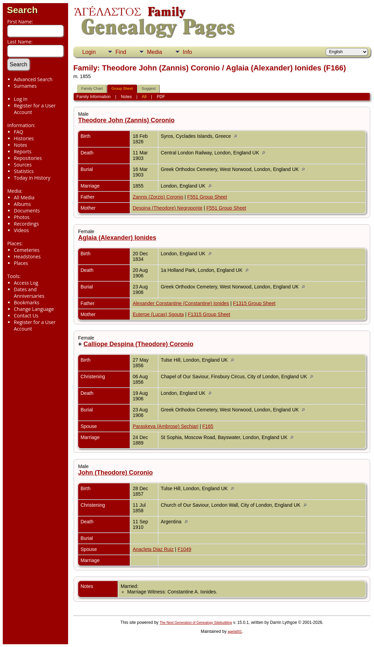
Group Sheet (122, 88)
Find (120, 52)
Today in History (32, 177)
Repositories (28, 158)
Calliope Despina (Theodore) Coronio (138, 344)
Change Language (34, 309)
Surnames (25, 86)
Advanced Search (33, 79)
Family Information (93, 96)
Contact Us (26, 315)
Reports (22, 151)
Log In (20, 99)
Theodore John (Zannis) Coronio (126, 120)
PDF (161, 96)
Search (22, 10)
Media (154, 52)
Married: (129, 586)
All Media (24, 197)
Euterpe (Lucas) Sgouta (158, 314)
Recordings (26, 223)
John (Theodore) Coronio (115, 472)
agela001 (235, 632)
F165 (207, 426)
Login (89, 52)
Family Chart (92, 88)
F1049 (184, 549)
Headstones (27, 256)
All (144, 96)
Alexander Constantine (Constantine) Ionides (181, 303)
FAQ (18, 132)
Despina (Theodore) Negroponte (168, 208)
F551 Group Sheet (207, 197)
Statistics (24, 171)
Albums (22, 204)
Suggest (149, 88)
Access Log (26, 282)
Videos (21, 230)
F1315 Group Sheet (254, 303)
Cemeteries (26, 250)
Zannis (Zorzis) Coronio (158, 197)
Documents (27, 210)
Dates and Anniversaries (29, 292)
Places (21, 263)
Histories (24, 138)
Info (187, 52)
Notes (20, 145)
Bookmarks (26, 302)
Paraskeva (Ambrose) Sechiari (165, 426)
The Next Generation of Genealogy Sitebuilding (196, 623)
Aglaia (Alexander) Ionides (117, 237)
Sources (23, 164)
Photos (22, 217)
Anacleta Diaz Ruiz (153, 549)
